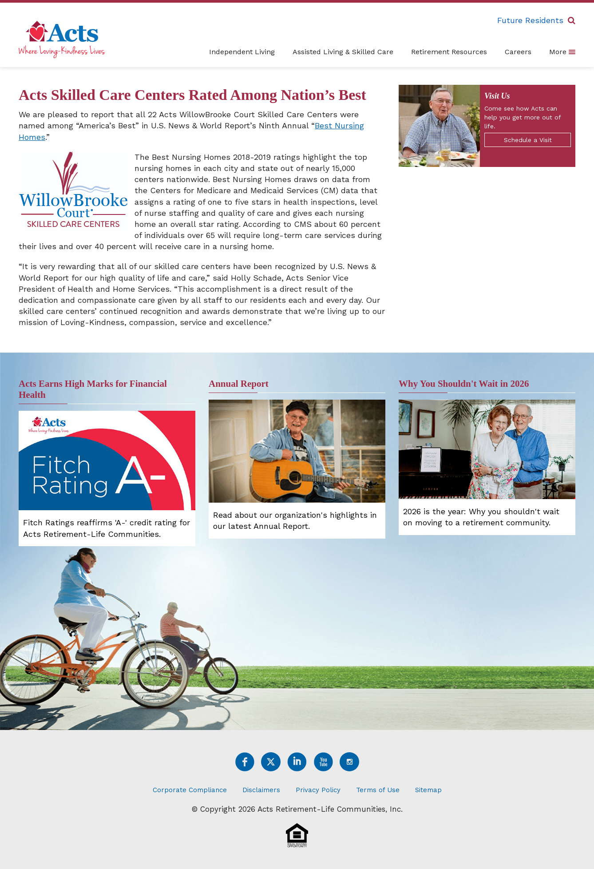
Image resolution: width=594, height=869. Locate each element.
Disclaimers (261, 790)
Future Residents (530, 20)
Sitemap (428, 790)
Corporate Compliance (190, 790)
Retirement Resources (449, 52)
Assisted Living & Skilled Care (343, 52)
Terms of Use (378, 790)
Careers (518, 52)
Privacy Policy (318, 790)
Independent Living (242, 52)
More (562, 51)
